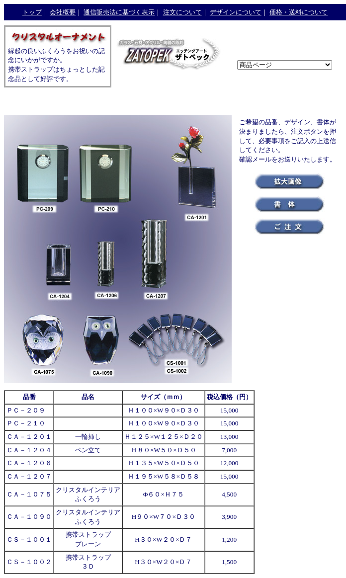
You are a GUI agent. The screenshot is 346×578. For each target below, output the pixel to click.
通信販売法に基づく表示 (119, 12)
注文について (182, 12)
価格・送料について (298, 12)
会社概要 (63, 12)
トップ (32, 12)
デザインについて (235, 12)
